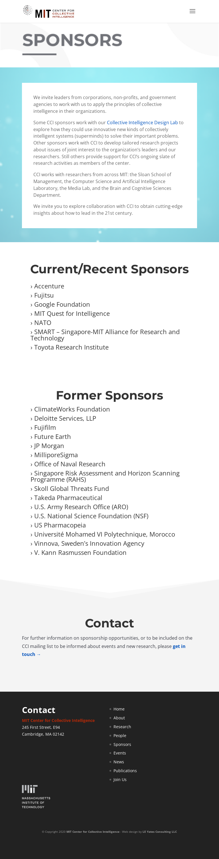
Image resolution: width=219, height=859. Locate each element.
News (118, 761)
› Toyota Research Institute (70, 347)
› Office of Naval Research (68, 463)
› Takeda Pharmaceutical (66, 497)
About (119, 717)
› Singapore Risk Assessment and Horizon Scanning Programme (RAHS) (105, 476)
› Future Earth (51, 436)
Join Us (120, 779)
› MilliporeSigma (54, 454)
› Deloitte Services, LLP (63, 418)
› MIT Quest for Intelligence (70, 313)
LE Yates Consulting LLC (160, 832)
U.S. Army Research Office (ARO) (81, 506)
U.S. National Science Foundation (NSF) (91, 515)
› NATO (41, 322)
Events (119, 753)
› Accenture (47, 286)
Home (119, 709)
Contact (38, 710)
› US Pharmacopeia (58, 525)
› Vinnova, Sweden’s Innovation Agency (87, 543)
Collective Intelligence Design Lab (142, 122)
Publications (125, 770)
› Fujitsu (42, 295)
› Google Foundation (60, 304)
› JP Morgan (47, 445)
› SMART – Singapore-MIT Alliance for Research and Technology (105, 334)
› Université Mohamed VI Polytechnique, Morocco (103, 534)
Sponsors (122, 744)
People (119, 735)
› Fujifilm (43, 427)
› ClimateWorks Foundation (70, 409)
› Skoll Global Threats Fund (70, 488)
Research (122, 726)
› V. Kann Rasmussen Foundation (79, 552)
